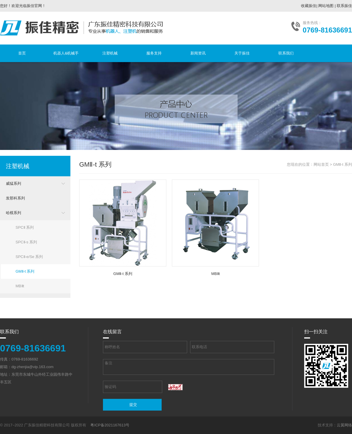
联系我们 (286, 53)
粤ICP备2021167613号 (109, 425)
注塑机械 (110, 53)
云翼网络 (344, 425)
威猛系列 (13, 183)
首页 (22, 53)
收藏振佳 (308, 6)
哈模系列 (13, 213)
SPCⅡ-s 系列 (26, 242)
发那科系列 (15, 198)
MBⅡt (20, 286)
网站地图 (326, 6)
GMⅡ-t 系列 (25, 271)
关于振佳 (242, 53)
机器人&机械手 (66, 53)
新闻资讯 (198, 53)
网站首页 (321, 164)
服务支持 (154, 53)
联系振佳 (344, 6)
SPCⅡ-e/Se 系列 (29, 256)
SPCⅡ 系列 (25, 227)
